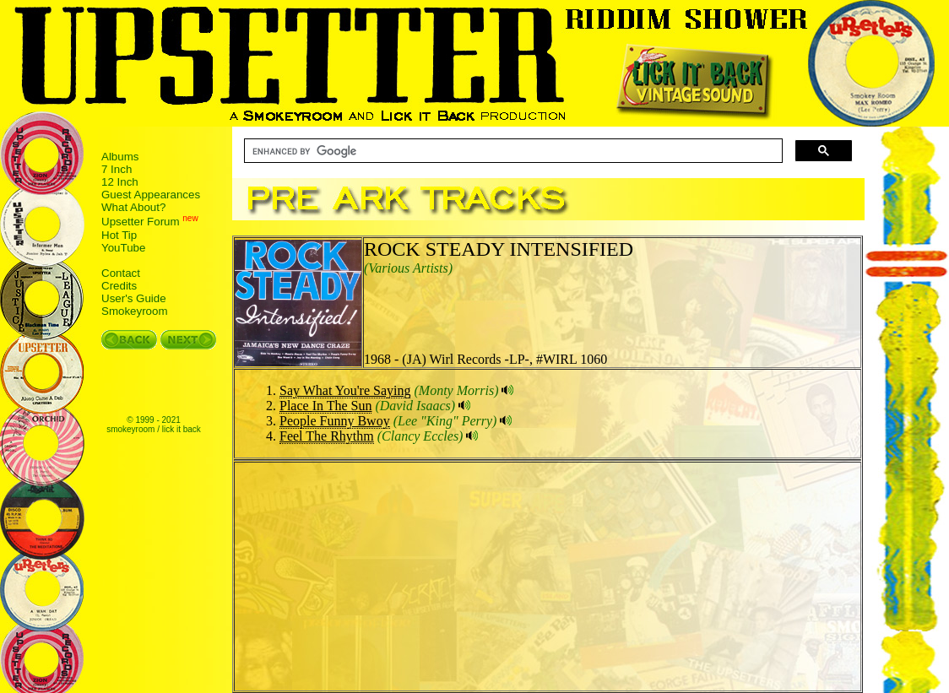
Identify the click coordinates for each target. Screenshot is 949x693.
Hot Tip (119, 235)
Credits (119, 285)
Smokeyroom (134, 311)
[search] (511, 151)
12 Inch (119, 182)
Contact (120, 273)
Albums (119, 156)
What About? (133, 207)
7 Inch (116, 169)
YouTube (123, 247)
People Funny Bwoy (334, 421)
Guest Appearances (150, 194)
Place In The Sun (325, 405)
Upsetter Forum (140, 222)
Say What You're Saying (344, 390)
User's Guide (133, 298)
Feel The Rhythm (326, 436)
